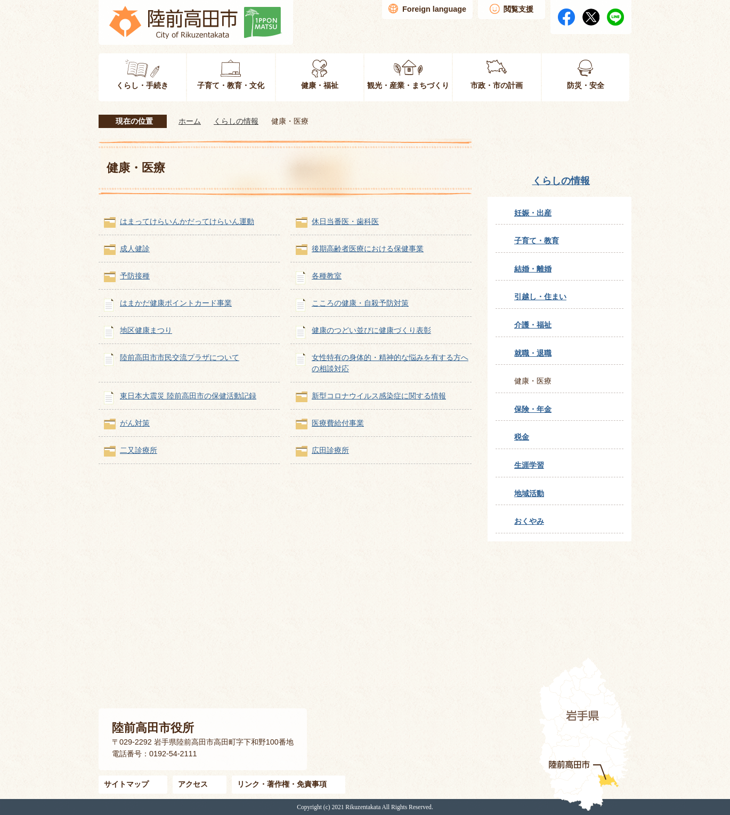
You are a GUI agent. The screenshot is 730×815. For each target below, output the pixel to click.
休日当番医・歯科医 (345, 221)
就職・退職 (532, 353)
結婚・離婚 (532, 269)
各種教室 (327, 275)
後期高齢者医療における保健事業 (368, 248)
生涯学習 (529, 465)
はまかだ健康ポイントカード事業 (176, 303)
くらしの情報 (236, 121)
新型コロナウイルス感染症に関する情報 (379, 395)
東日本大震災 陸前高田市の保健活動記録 (188, 395)
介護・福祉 (532, 325)
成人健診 (135, 248)
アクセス (193, 784)
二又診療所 (138, 450)
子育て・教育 (536, 240)
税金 (521, 437)
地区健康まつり (146, 330)
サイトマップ (126, 784)
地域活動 (529, 493)
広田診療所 (330, 450)
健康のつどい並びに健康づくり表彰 (371, 330)
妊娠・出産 (532, 213)
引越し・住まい (540, 296)
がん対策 (135, 423)
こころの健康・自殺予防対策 (360, 303)
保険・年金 (532, 409)
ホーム (190, 121)
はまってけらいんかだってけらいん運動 (187, 221)
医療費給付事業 (338, 423)
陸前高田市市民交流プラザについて (179, 357)
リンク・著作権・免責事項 (282, 784)
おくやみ (529, 521)
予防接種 (135, 275)
